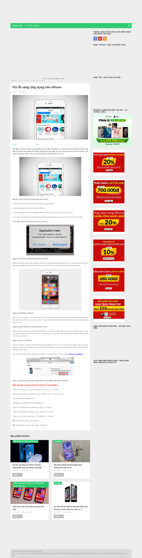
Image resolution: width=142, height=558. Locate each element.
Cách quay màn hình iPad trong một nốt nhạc (28, 508)
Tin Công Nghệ (32, 25)
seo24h (15, 92)
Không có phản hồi (26, 470)
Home (14, 80)
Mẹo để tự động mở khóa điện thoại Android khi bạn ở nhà (68, 466)
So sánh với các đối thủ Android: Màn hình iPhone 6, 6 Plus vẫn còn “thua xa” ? (71, 508)
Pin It (37, 145)
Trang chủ (17, 25)
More (17, 475)
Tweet (15, 144)
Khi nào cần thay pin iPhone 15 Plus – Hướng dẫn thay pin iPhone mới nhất (27, 466)
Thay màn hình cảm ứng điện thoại (32, 551)
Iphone (20, 80)
